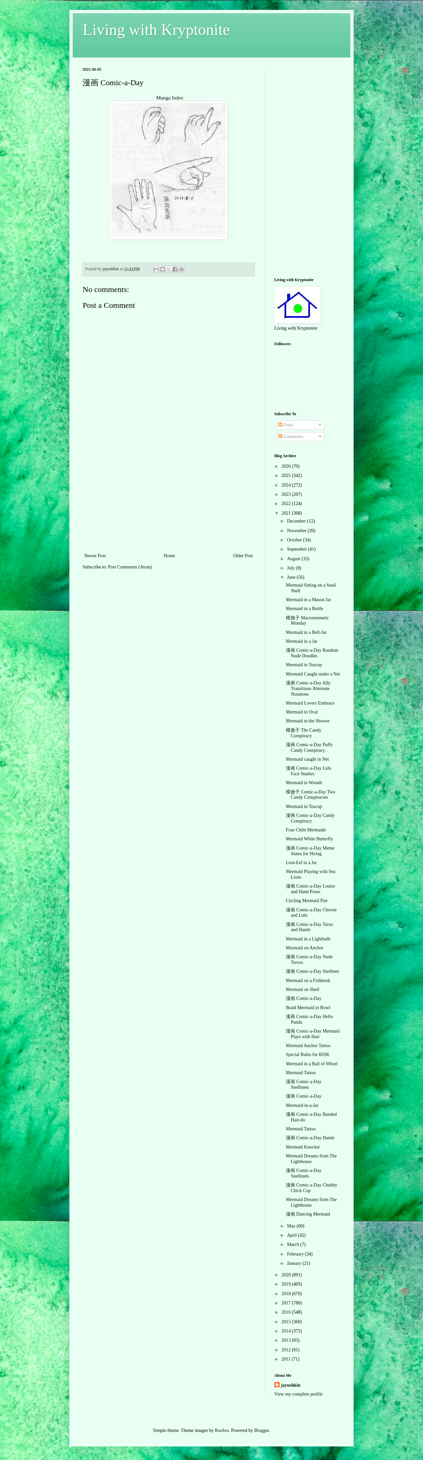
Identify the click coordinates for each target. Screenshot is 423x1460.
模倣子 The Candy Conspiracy (303, 733)
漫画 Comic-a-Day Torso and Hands (309, 927)
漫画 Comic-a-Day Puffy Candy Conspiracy (309, 747)
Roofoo (222, 1430)
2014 (287, 1331)
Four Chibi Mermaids (306, 829)
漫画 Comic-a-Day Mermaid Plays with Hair (313, 1034)
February (296, 1254)
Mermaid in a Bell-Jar (306, 632)
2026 (287, 466)
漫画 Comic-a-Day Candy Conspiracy (310, 818)
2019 (287, 1284)
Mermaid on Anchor (305, 947)
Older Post (243, 555)
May (291, 1225)
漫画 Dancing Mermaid (308, 1214)
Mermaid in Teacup (304, 664)
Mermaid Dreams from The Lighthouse (311, 1158)
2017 (287, 1302)
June (291, 577)
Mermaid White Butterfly (309, 838)
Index (177, 97)
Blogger (261, 1430)
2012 (287, 1349)
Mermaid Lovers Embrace (310, 703)
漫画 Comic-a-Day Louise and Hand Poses (310, 889)
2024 (287, 485)
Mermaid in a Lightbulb (308, 938)
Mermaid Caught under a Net (313, 674)
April (292, 1235)
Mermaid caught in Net (307, 759)
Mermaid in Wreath (304, 782)
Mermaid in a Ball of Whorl (311, 1063)
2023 (287, 494)
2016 (287, 1312)
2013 (287, 1340)
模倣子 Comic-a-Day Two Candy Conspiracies (310, 794)
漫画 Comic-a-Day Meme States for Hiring (310, 851)
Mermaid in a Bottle (304, 608)
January (294, 1263)
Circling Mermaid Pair (307, 900)
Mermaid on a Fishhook (308, 980)
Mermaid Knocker (303, 1147)
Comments (290, 436)
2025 (287, 475)
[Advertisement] (168, 502)
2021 (287, 513)
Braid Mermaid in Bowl (308, 1007)
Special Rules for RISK (307, 1054)
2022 (287, 503)
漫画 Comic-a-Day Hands (310, 1137)
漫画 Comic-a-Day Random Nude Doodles (312, 653)
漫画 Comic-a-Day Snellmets (304, 1084)
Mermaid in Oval (302, 712)
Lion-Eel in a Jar (301, 862)
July (291, 568)
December (297, 521)
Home (169, 555)
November (297, 530)
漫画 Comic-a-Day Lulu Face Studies (308, 771)
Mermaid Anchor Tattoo (308, 1045)
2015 (287, 1321)
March (293, 1244)
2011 (287, 1359)
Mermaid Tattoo (301, 1072)
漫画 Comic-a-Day (304, 998)
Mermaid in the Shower (308, 720)
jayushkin (290, 1385)
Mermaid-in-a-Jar (302, 1105)
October (295, 539)
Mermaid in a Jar (301, 641)
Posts (285, 424)
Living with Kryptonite (156, 29)
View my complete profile (298, 1394)
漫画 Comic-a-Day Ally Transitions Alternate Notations (308, 688)
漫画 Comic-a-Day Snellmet (312, 971)
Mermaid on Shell (302, 989)
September (297, 549)
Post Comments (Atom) (130, 567)
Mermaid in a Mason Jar (308, 599)
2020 (287, 1274)
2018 (287, 1293)
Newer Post (95, 555)
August (294, 558)
